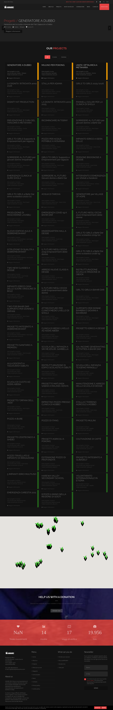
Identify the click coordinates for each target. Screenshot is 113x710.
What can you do (69, 6)
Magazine (35, 671)
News (88, 6)
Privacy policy (36, 685)
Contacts (95, 6)
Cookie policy (36, 689)
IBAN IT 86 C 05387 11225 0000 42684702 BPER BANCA (80, 2)
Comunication (80, 6)
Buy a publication (63, 660)
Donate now (104, 6)
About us (51, 6)
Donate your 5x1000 (64, 657)
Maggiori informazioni (13, 31)
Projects (58, 6)
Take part (61, 667)
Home (44, 6)
